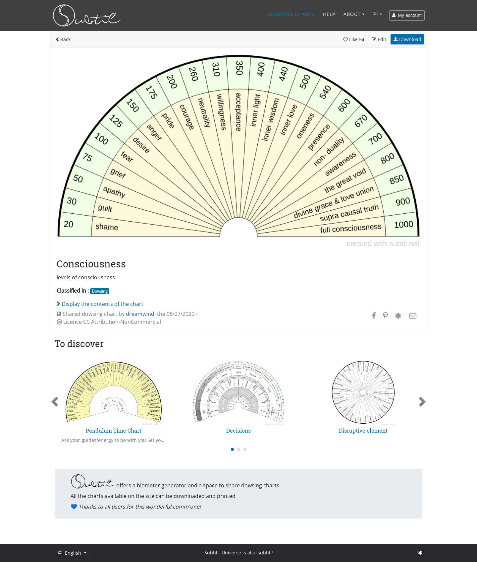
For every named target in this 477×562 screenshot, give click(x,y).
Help (329, 14)
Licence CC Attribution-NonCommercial (109, 321)
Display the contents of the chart (100, 304)
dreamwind (140, 313)
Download (407, 39)
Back (63, 39)
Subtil (210, 552)
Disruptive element (363, 430)
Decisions (238, 430)
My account (407, 15)
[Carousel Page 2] (238, 449)
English (70, 553)
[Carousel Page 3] (244, 449)
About (352, 14)
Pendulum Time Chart (113, 430)
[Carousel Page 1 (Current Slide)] (232, 449)
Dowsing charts (291, 14)
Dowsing (100, 291)
